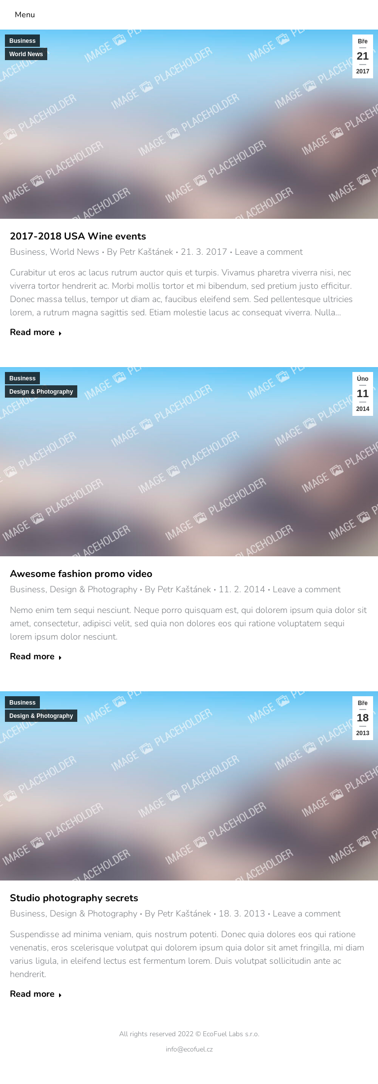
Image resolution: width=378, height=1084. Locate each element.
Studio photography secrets (74, 898)
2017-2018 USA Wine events (78, 236)
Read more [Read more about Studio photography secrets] (36, 994)
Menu (25, 14)
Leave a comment (269, 252)
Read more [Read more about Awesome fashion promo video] (36, 656)
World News (26, 54)
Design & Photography (41, 391)
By (140, 252)
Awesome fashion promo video (81, 573)
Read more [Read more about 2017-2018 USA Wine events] (36, 332)
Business (22, 40)
